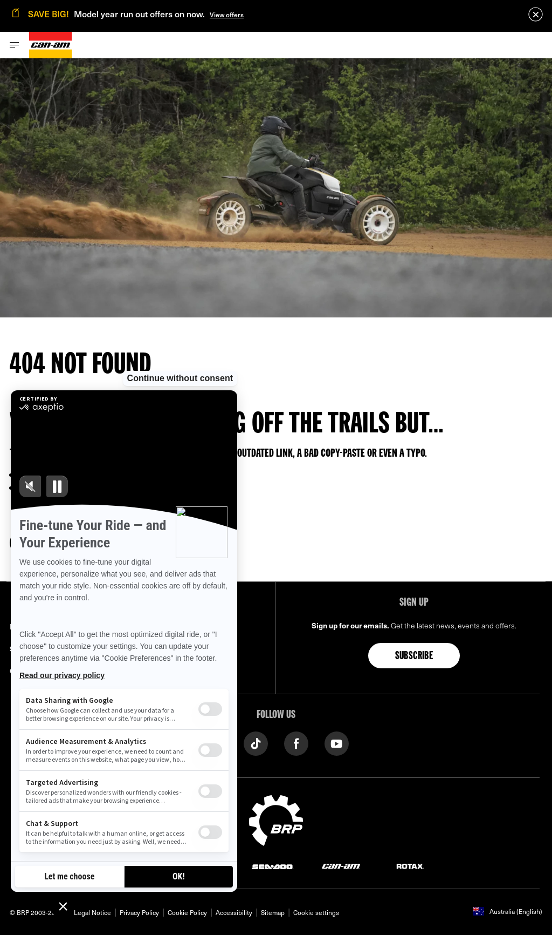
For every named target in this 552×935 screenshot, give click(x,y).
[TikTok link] (256, 742)
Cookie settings (316, 912)
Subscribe (414, 656)
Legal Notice (92, 912)
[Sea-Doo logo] (272, 865)
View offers (227, 14)
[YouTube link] (337, 742)
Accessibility (234, 912)
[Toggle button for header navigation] (14, 45)
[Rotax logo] (410, 865)
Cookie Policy (187, 912)
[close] (535, 14)
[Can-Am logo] (50, 45)
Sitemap (273, 912)
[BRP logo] (276, 818)
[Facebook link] (296, 742)
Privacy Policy (139, 912)
